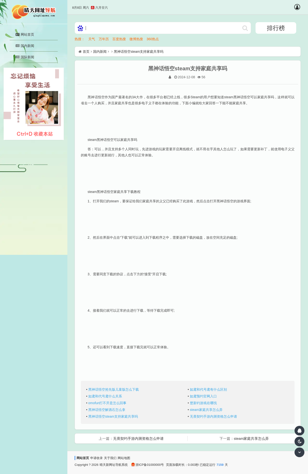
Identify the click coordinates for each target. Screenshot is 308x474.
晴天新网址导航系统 (114, 465)
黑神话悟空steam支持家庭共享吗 (138, 51)
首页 (86, 51)
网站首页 (25, 34)
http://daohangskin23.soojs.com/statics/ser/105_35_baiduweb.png (245, 28)
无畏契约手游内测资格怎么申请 (213, 416)
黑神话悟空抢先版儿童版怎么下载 (113, 389)
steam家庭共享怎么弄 (206, 410)
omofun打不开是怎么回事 (107, 403)
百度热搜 (119, 39)
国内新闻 (25, 46)
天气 (91, 39)
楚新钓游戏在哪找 (203, 403)
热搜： (80, 39)
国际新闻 (25, 57)
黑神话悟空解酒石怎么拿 (106, 410)
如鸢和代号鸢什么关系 (105, 396)
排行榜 (276, 28)
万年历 (104, 39)
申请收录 (96, 458)
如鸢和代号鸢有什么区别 (208, 389)
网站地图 (124, 458)
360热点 (153, 39)
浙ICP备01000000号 (147, 465)
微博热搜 (136, 39)
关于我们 (110, 458)
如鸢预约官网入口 (203, 396)
